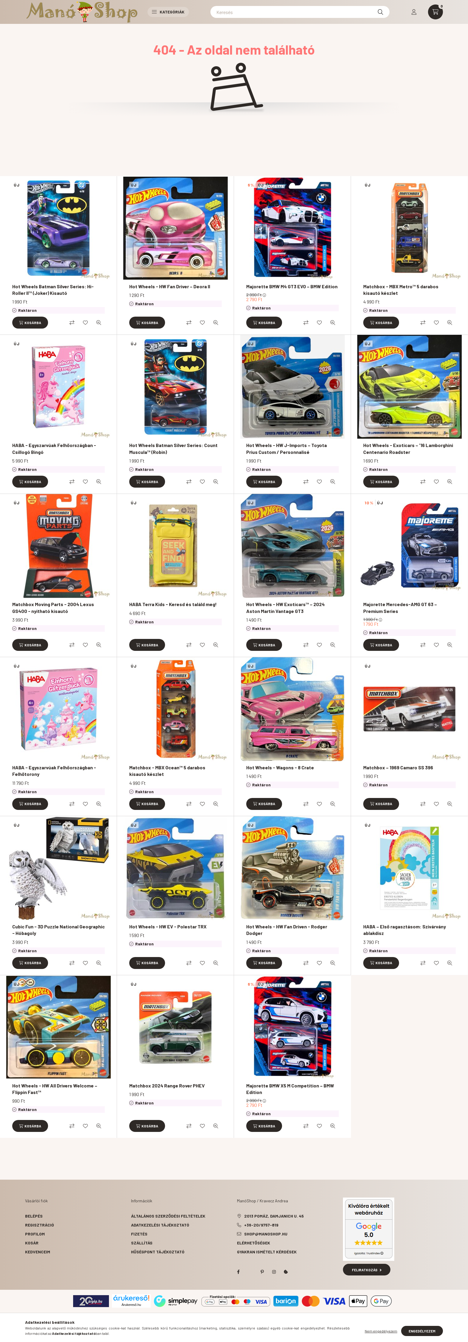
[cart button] (435, 11)
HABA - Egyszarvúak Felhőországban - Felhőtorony (54, 771)
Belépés (34, 1215)
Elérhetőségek (253, 1242)
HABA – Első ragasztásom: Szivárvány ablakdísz (404, 930)
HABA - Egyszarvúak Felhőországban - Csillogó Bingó (54, 448)
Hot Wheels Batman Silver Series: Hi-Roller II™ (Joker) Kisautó (53, 290)
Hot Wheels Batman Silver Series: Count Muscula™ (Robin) (173, 448)
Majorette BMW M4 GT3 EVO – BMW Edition (292, 286)
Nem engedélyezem (381, 1331)
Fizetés (139, 1233)
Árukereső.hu (131, 1304)
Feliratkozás (366, 1270)
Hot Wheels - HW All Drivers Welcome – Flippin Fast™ (54, 1089)
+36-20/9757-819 (261, 1224)
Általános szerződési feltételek (168, 1215)
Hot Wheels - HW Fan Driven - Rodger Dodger (286, 930)
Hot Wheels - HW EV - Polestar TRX (168, 926)
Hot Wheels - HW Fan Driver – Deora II (169, 286)
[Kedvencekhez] (85, 323)
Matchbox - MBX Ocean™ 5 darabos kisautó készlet (167, 771)
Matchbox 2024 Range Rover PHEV (167, 1085)
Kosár (32, 1242)
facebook (238, 1272)
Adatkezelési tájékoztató (160, 1224)
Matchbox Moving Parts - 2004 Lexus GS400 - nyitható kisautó (53, 607)
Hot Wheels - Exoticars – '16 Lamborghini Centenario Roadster (408, 448)
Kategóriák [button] (168, 11)
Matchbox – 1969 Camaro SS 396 (398, 767)
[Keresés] (300, 12)
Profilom (35, 1233)
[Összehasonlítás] (72, 323)
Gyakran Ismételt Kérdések (267, 1251)
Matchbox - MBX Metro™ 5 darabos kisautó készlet (400, 290)
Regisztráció (39, 1224)
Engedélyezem (422, 1331)
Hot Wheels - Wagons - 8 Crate (280, 767)
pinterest (262, 1272)
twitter (250, 1272)
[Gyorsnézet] (99, 323)
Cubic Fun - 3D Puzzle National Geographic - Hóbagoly (58, 930)
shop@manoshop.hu (265, 1233)
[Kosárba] (30, 323)
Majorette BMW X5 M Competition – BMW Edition (290, 1089)
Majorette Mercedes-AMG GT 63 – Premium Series (400, 607)
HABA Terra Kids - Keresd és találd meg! (173, 604)
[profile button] (414, 11)
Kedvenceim (37, 1251)
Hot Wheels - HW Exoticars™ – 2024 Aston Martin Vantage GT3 (285, 607)
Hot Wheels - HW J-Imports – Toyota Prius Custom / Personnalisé (286, 448)
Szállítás (142, 1242)
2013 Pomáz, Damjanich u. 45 (274, 1215)
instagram (274, 1272)
